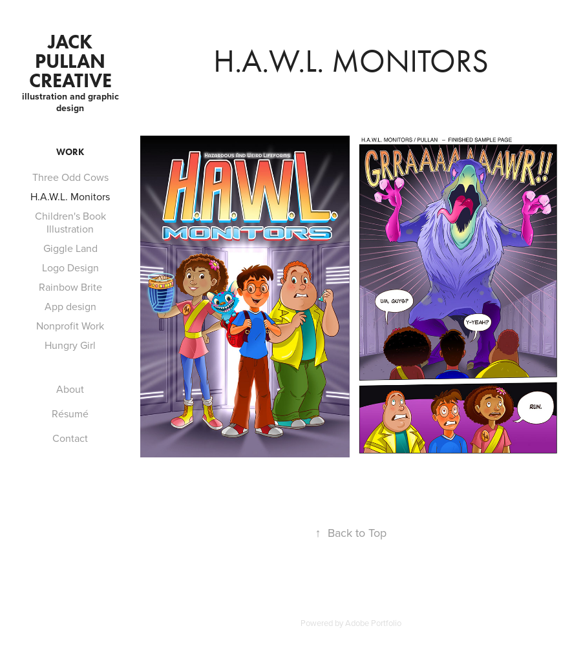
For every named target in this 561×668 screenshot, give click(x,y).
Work (70, 152)
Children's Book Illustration (70, 222)
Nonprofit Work (70, 325)
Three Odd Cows (70, 177)
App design (70, 306)
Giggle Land (70, 248)
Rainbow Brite (70, 287)
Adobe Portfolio (373, 623)
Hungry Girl (70, 345)
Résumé (70, 413)
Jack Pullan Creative (70, 61)
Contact (70, 438)
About (70, 389)
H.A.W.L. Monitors (70, 196)
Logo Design (70, 267)
